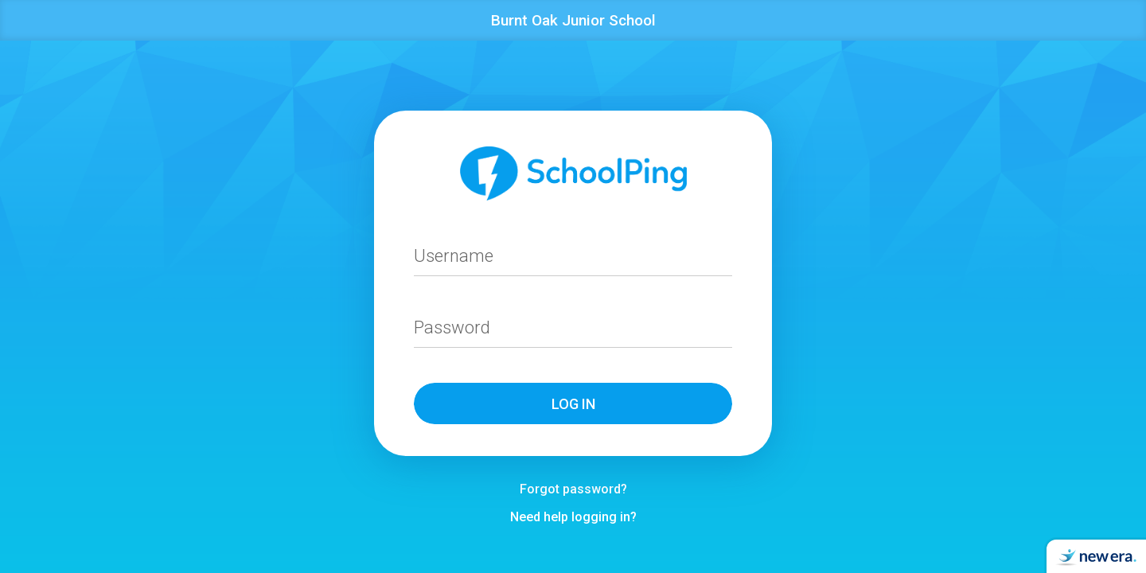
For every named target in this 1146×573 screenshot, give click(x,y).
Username (453, 256)
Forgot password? (573, 489)
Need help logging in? (573, 516)
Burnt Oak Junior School (573, 20)
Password (452, 327)
